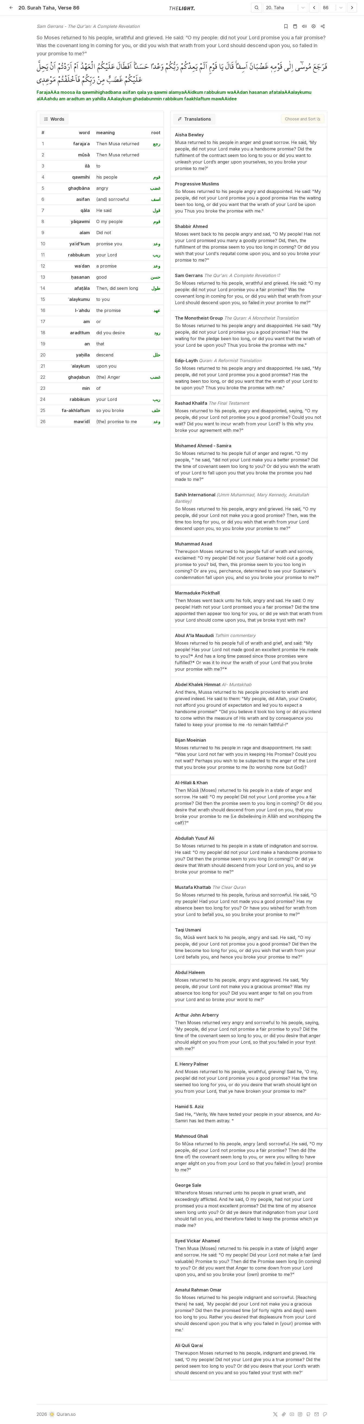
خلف (156, 410)
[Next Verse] (352, 7)
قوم (156, 177)
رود (157, 332)
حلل (156, 355)
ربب (156, 255)
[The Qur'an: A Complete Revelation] (279, 275)
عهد (157, 310)
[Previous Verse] (314, 7)
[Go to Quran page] (295, 26)
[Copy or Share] (322, 26)
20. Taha (36, 8)
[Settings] (313, 26)
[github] (308, 1414)
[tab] (54, 119)
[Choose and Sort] (302, 118)
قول (156, 210)
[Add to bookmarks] (285, 26)
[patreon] (325, 1414)
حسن (155, 277)
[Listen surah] (304, 26)
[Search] (256, 7)
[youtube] (291, 1414)
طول (155, 288)
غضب (155, 188)
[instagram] (300, 1414)
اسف (155, 199)
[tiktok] (283, 1414)
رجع (156, 143)
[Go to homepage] (182, 7)
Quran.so (62, 1414)
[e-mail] (316, 1414)
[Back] (11, 7)
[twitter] (275, 1414)
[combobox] (266, 7)
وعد (156, 243)
